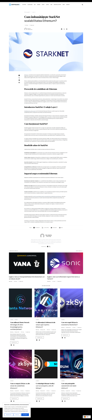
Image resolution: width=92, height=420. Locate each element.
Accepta (25, 414)
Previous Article (14, 250)
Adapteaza (8, 414)
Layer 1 (12, 319)
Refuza (17, 414)
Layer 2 (33, 12)
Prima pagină (27, 12)
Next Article (79, 250)
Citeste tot (14, 342)
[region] (17, 409)
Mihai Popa (29, 28)
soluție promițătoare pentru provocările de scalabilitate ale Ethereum (47, 196)
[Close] (29, 403)
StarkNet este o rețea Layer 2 (30, 111)
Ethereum (26, 74)
